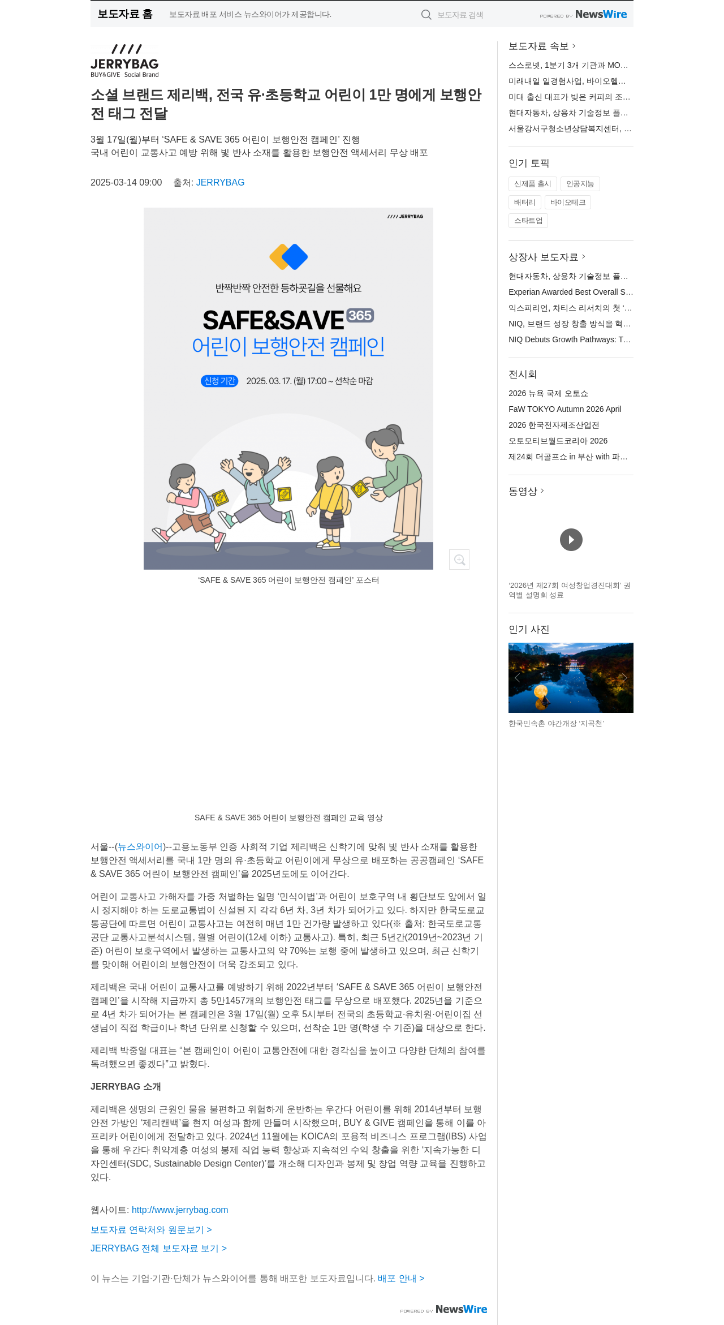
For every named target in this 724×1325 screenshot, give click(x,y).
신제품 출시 (532, 183)
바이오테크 (568, 202)
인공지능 (580, 183)
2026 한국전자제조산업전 (554, 424)
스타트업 (528, 220)
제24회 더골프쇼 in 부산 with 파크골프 (576, 456)
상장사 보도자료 (543, 257)
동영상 (522, 491)
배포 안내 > (401, 1278)
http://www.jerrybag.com (180, 1210)
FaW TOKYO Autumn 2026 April (564, 409)
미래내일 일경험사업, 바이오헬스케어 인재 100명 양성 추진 (613, 80)
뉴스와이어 (140, 846)
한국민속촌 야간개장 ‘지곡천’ (556, 723)
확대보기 (459, 559)
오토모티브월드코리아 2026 (557, 440)
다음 (624, 678)
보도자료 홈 (124, 14)
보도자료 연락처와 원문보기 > (151, 1229)
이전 (517, 678)
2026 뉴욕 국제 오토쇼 (548, 393)
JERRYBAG (220, 182)
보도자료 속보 (538, 46)
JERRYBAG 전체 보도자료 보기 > (158, 1248)
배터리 (525, 202)
